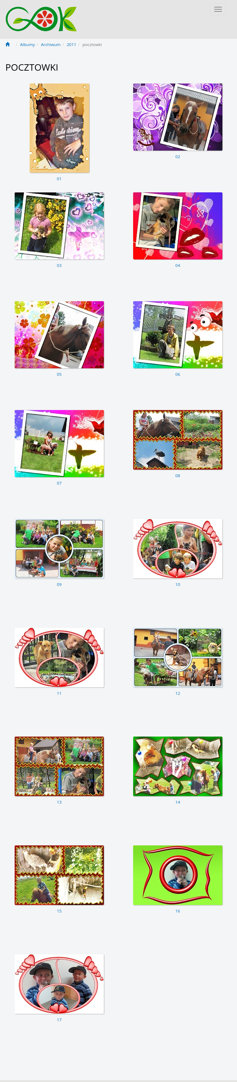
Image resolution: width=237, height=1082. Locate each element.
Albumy (27, 44)
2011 (71, 44)
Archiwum (51, 44)
